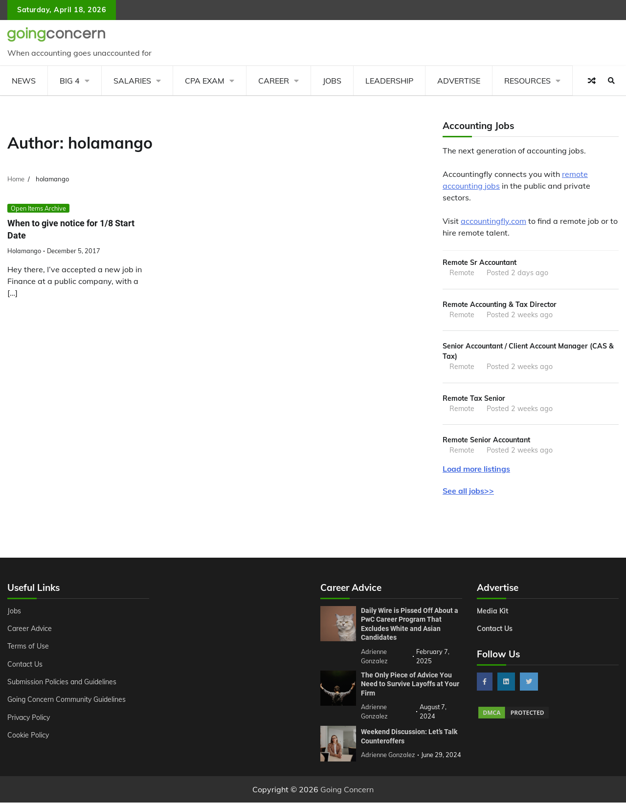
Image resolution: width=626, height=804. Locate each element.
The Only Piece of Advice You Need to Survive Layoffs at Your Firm (410, 685)
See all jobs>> (468, 493)
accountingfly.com (493, 221)
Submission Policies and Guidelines (63, 683)
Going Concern (347, 791)
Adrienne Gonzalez (388, 757)
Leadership (389, 81)
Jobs (332, 81)
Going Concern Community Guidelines (67, 701)
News (24, 81)
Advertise (458, 81)
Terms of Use (28, 648)
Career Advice (30, 630)
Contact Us (25, 666)
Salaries (132, 81)
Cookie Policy (28, 737)
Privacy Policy (29, 719)
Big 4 (70, 81)
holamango (24, 251)
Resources (527, 81)
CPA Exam (204, 81)
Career (273, 81)
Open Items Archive (38, 208)
